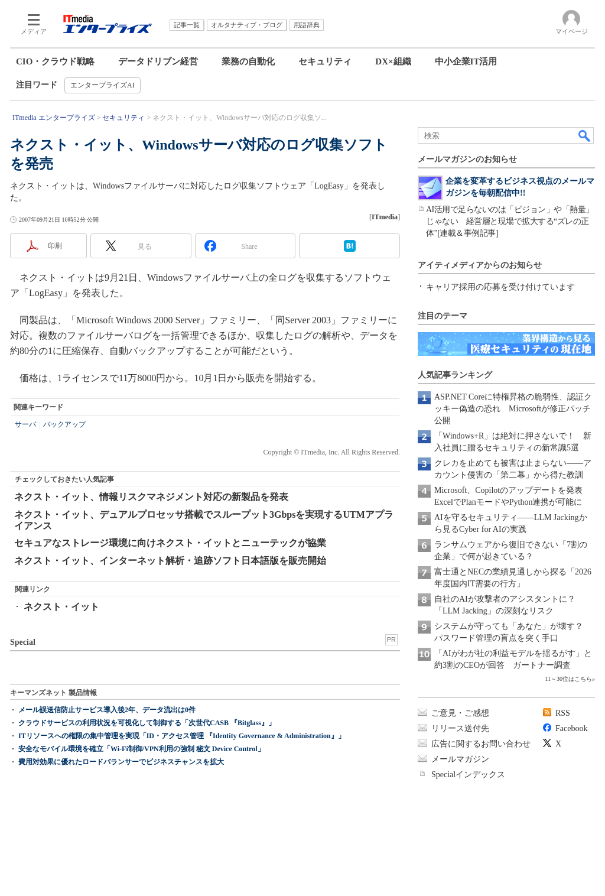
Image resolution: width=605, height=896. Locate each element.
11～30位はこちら (568, 679)
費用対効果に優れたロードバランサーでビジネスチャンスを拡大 (121, 762)
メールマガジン (460, 759)
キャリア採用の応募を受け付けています (500, 287)
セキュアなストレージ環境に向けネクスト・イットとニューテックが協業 (170, 543)
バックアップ (64, 424)
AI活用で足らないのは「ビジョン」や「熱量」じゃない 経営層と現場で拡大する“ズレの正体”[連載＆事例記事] (510, 221)
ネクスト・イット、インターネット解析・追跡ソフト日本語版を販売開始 (170, 561)
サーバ (25, 424)
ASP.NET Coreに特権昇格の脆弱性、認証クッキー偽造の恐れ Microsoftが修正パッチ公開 (513, 408)
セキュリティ (325, 61)
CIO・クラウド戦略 (55, 61)
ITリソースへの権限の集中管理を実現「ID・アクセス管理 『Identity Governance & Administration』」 (181, 736)
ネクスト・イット (61, 607)
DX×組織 (393, 61)
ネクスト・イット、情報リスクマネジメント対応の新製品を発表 (151, 497)
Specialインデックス (468, 774)
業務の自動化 (248, 61)
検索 (585, 135)
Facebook (571, 728)
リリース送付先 (460, 728)
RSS (562, 713)
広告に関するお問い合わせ (481, 743)
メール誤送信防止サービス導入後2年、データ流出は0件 (107, 710)
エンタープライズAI (102, 85)
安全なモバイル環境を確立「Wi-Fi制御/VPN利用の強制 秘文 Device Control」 (141, 749)
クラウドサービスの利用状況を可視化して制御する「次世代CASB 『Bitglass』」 (146, 723)
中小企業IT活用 (466, 61)
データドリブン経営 (158, 61)
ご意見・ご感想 (460, 713)
